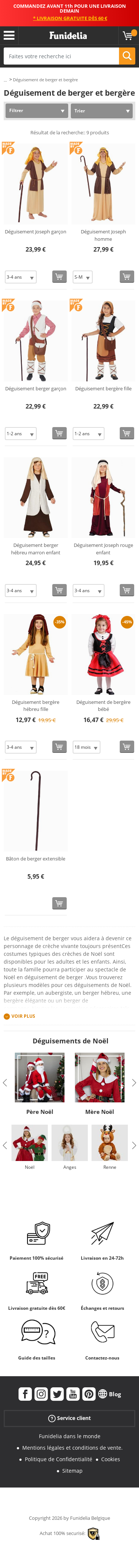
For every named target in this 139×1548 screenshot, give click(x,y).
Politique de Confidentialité (58, 1459)
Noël (29, 1167)
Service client (69, 1418)
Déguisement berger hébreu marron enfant (35, 549)
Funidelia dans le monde (69, 1436)
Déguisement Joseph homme (103, 235)
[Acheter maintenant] (59, 276)
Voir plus (23, 1016)
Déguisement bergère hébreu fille (35, 706)
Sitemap (72, 1470)
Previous (5, 1082)
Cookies (110, 1459)
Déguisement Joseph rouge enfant (103, 549)
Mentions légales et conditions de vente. (72, 1447)
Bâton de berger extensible (35, 858)
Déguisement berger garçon (35, 388)
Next (134, 1082)
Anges (69, 1167)
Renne (109, 1167)
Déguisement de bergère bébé (103, 706)
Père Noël (39, 1111)
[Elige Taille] (21, 276)
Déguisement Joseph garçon (35, 231)
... (5, 80)
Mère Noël (99, 1111)
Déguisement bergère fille (103, 388)
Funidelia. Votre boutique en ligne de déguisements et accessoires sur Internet (68, 36)
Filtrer (16, 110)
